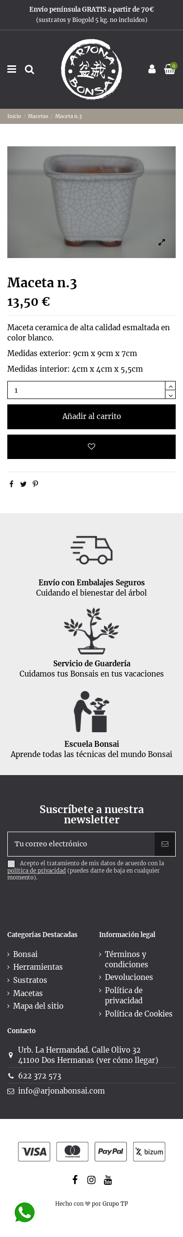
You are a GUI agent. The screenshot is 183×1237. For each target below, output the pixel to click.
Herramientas (38, 967)
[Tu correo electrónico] (81, 844)
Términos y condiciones (126, 959)
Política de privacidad (123, 995)
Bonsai (25, 954)
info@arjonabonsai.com (61, 1091)
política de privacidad (36, 870)
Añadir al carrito (91, 416)
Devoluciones (129, 977)
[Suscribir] (165, 844)
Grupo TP (115, 1203)
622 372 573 (39, 1075)
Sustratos (30, 980)
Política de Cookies (139, 1013)
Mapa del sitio (38, 1006)
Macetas (28, 993)
